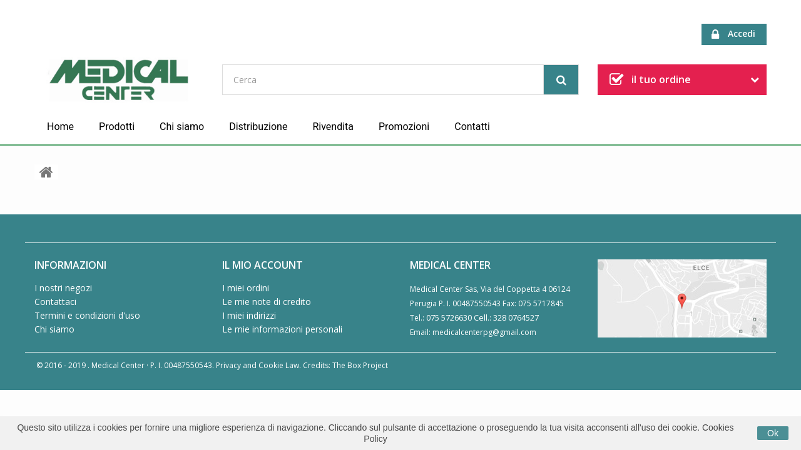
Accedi (733, 34)
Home (60, 126)
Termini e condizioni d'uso (87, 315)
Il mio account (262, 265)
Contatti (472, 126)
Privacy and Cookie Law (257, 365)
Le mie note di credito (266, 302)
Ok (772, 433)
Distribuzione (258, 126)
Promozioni (404, 126)
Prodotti (117, 126)
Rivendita (333, 126)
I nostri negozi (63, 288)
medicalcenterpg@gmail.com (484, 332)
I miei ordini (245, 288)
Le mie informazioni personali (282, 329)
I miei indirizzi (249, 315)
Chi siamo (182, 126)
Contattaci (55, 302)
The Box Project (360, 365)
